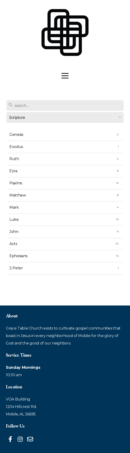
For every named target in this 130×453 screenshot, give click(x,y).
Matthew (17, 195)
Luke (14, 219)
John (14, 231)
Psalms (15, 183)
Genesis (16, 134)
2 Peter (16, 268)
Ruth (14, 159)
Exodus (16, 146)
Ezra (13, 171)
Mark (14, 207)
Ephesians (18, 256)
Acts (13, 244)
